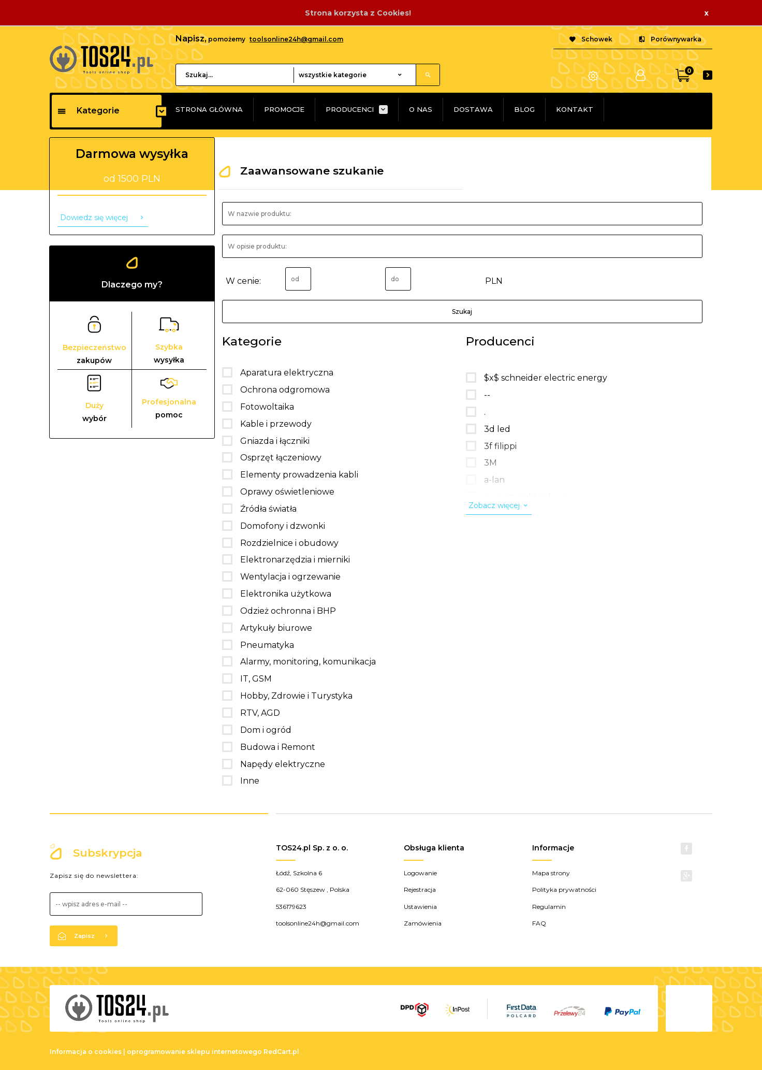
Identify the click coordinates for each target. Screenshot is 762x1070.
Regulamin (549, 906)
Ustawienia (420, 906)
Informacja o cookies (86, 1051)
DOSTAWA (473, 109)
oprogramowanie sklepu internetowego (194, 1051)
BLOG (524, 109)
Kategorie (88, 110)
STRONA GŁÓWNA (209, 109)
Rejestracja (420, 889)
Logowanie (420, 873)
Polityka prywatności (564, 889)
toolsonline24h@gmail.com (296, 39)
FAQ (539, 923)
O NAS (420, 109)
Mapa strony (551, 873)
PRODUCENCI (350, 109)
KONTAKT (574, 109)
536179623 (291, 906)
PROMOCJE (284, 109)
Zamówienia (423, 923)
